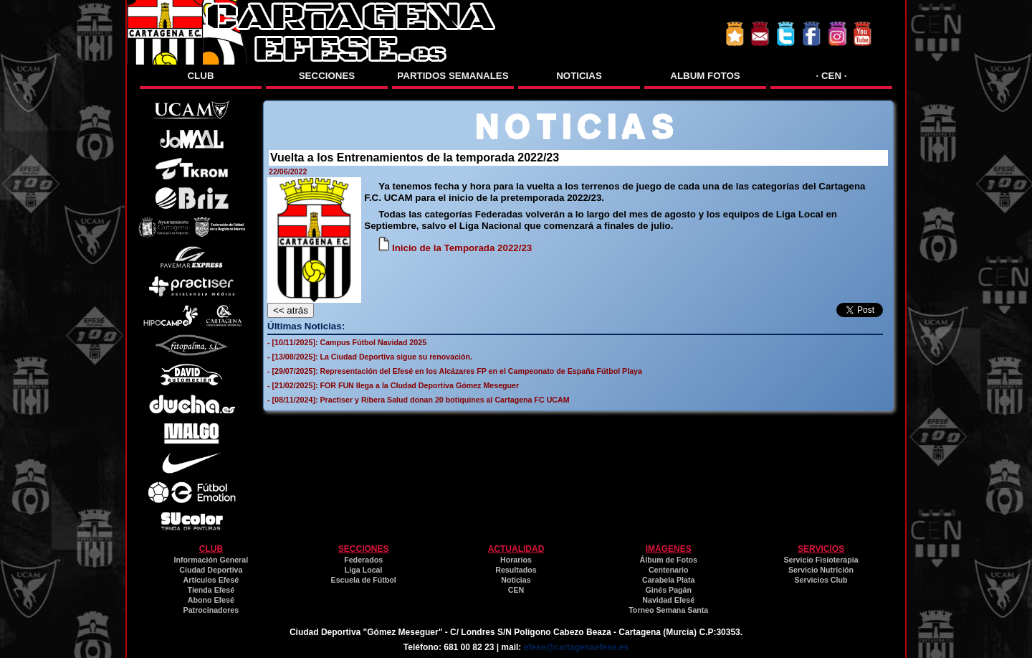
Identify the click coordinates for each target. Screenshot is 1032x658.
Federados (363, 559)
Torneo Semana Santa (668, 610)
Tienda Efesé (211, 590)
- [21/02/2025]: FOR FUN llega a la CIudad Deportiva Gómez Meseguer (393, 385)
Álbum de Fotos (668, 559)
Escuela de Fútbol (363, 579)
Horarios (516, 559)
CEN (516, 590)
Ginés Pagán (668, 590)
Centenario (669, 569)
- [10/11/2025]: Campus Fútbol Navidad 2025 (346, 342)
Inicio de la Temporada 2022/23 (455, 248)
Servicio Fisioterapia (820, 559)
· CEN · (831, 75)
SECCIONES (327, 75)
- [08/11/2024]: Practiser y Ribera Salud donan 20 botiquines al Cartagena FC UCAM (418, 399)
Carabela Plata (668, 579)
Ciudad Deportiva (210, 569)
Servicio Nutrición (821, 569)
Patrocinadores (211, 610)
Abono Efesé (211, 600)
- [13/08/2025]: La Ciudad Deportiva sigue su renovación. (369, 356)
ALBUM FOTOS (705, 75)
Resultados (515, 569)
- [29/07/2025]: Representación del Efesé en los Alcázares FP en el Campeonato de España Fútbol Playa (454, 371)
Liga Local (364, 569)
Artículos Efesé (211, 579)
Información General (211, 559)
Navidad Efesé (668, 600)
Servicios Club (821, 579)
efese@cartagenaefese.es (576, 647)
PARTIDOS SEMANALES (452, 75)
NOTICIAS (579, 75)
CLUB (200, 75)
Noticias (515, 579)
